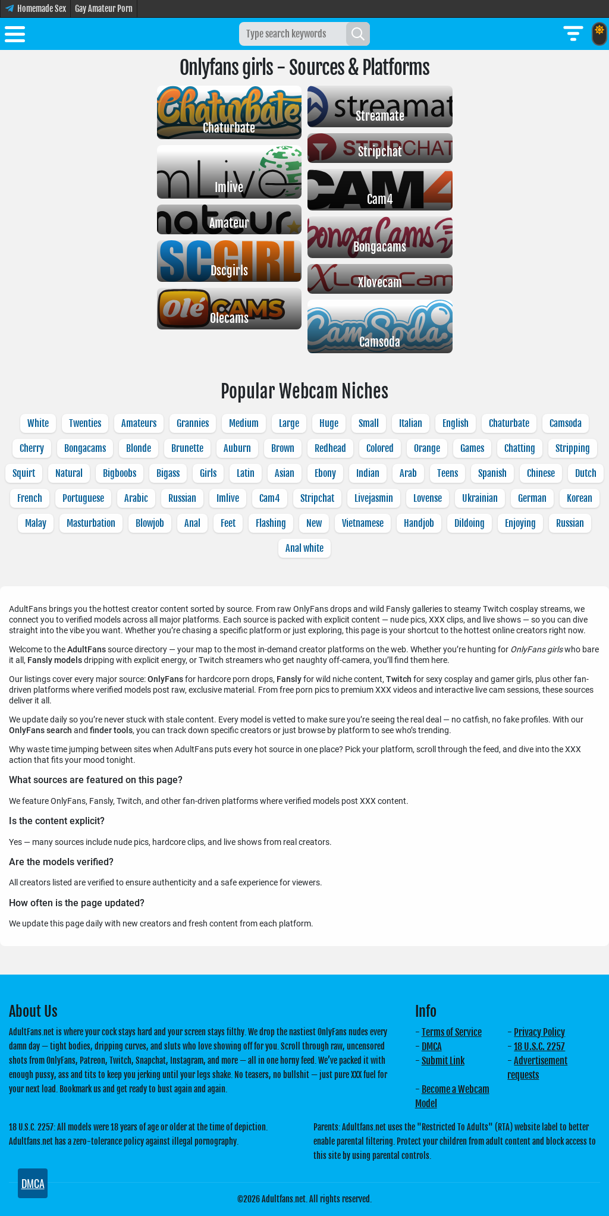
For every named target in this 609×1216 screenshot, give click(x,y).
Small (369, 423)
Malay (35, 523)
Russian (182, 498)
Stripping (572, 448)
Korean (579, 498)
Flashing (271, 523)
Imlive (227, 498)
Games (472, 448)
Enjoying (520, 523)
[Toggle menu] (15, 36)
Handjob (419, 523)
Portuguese (83, 498)
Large (289, 423)
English (455, 423)
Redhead (330, 448)
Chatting (519, 448)
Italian (410, 423)
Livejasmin (373, 498)
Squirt (23, 473)
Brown (282, 448)
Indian (367, 473)
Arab (408, 473)
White (38, 423)
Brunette (187, 448)
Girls (208, 473)
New (314, 523)
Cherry (32, 448)
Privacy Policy (539, 1032)
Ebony (325, 473)
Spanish (492, 473)
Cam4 (269, 498)
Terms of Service (452, 1032)
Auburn (237, 448)
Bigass (168, 473)
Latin (246, 473)
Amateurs (138, 423)
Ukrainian (480, 498)
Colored (380, 448)
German (532, 498)
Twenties (85, 423)
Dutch (586, 473)
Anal (192, 523)
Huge (328, 423)
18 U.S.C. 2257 (539, 1046)
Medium (244, 423)
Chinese (541, 473)
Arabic (136, 498)
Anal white (304, 548)
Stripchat (317, 498)
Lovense (427, 498)
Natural (69, 473)
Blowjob (150, 523)
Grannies (193, 423)
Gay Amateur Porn (104, 9)
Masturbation (91, 523)
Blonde (138, 448)
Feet (228, 523)
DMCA (432, 1046)
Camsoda (566, 423)
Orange (427, 448)
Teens (447, 473)
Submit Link (443, 1061)
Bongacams (85, 448)
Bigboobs (119, 473)
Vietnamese (363, 523)
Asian (284, 473)
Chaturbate (509, 423)
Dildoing (469, 523)
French (29, 498)
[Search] (358, 34)
